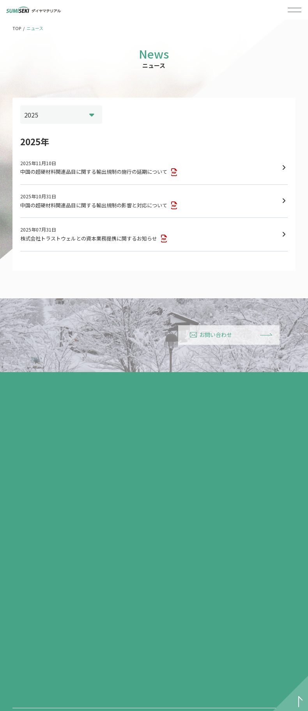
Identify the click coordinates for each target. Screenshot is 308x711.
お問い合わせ (211, 335)
